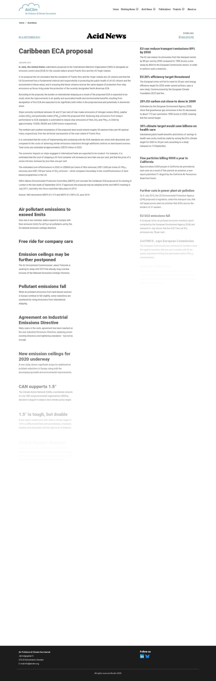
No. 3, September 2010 (29, 37)
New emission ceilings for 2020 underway (44, 359)
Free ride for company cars (46, 241)
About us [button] (192, 9)
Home (21, 23)
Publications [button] (165, 9)
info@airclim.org (32, 664)
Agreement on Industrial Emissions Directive (43, 322)
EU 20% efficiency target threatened (165, 77)
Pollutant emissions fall (42, 288)
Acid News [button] (147, 9)
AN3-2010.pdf (187, 37)
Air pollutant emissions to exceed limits (45, 212)
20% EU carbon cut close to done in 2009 (168, 102)
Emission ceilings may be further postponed (44, 258)
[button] (138, 9)
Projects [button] (177, 9)
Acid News (32, 23)
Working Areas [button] (128, 9)
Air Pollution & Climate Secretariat (40, 14)
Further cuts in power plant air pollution (167, 192)
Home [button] (116, 9)
